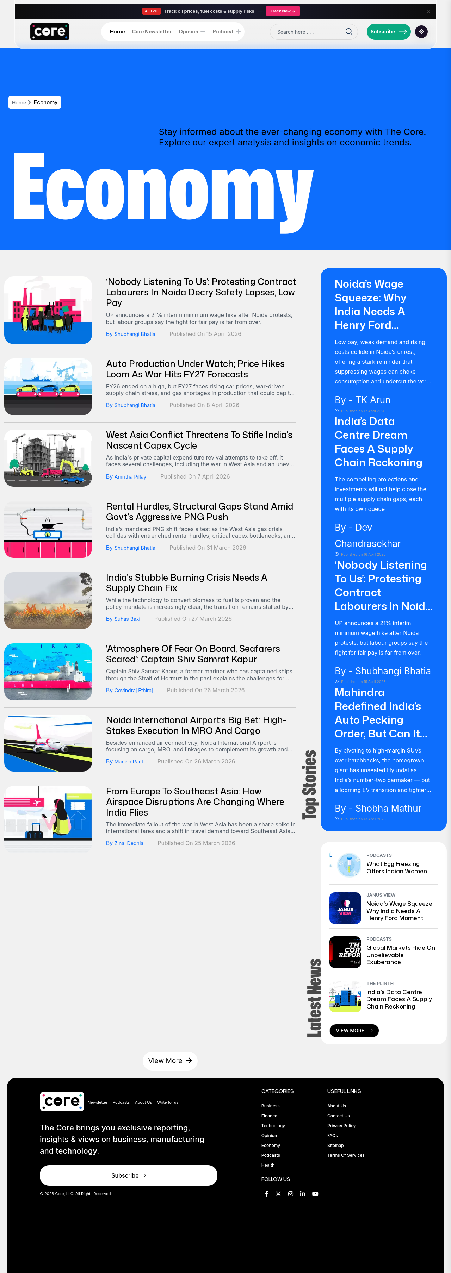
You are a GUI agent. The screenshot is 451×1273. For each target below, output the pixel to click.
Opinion (188, 31)
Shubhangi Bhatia (138, 333)
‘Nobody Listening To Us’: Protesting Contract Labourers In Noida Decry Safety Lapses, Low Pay (201, 292)
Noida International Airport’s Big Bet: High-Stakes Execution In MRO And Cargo (196, 725)
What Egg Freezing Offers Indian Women (396, 867)
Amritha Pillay (133, 476)
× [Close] (428, 11)
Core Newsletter (152, 31)
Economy (270, 1145)
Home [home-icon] (117, 31)
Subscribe (389, 31)
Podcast (223, 31)
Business (270, 1106)
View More (354, 1031)
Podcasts (379, 855)
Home (19, 102)
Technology (273, 1125)
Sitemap (335, 1145)
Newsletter (97, 1102)
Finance (269, 1115)
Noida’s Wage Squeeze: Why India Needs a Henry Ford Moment (371, 311)
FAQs (332, 1135)
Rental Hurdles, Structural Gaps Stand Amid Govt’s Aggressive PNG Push (199, 511)
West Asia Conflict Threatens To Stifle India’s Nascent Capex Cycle (199, 440)
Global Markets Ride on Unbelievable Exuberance (400, 954)
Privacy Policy (341, 1125)
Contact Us (338, 1115)
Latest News (310, 998)
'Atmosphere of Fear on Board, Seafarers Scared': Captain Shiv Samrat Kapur (193, 653)
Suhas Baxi (129, 618)
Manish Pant (131, 761)
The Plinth (380, 983)
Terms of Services (346, 1155)
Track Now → (283, 10)
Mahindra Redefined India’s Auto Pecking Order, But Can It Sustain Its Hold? (378, 720)
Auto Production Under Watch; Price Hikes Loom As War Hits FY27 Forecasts (195, 368)
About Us (143, 1102)
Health (267, 1165)
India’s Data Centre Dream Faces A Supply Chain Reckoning (378, 441)
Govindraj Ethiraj (136, 690)
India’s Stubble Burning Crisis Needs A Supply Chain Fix (186, 582)
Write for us (167, 1102)
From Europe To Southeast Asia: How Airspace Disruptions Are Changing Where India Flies (195, 801)
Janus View (380, 895)
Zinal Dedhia (131, 843)
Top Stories (307, 785)
